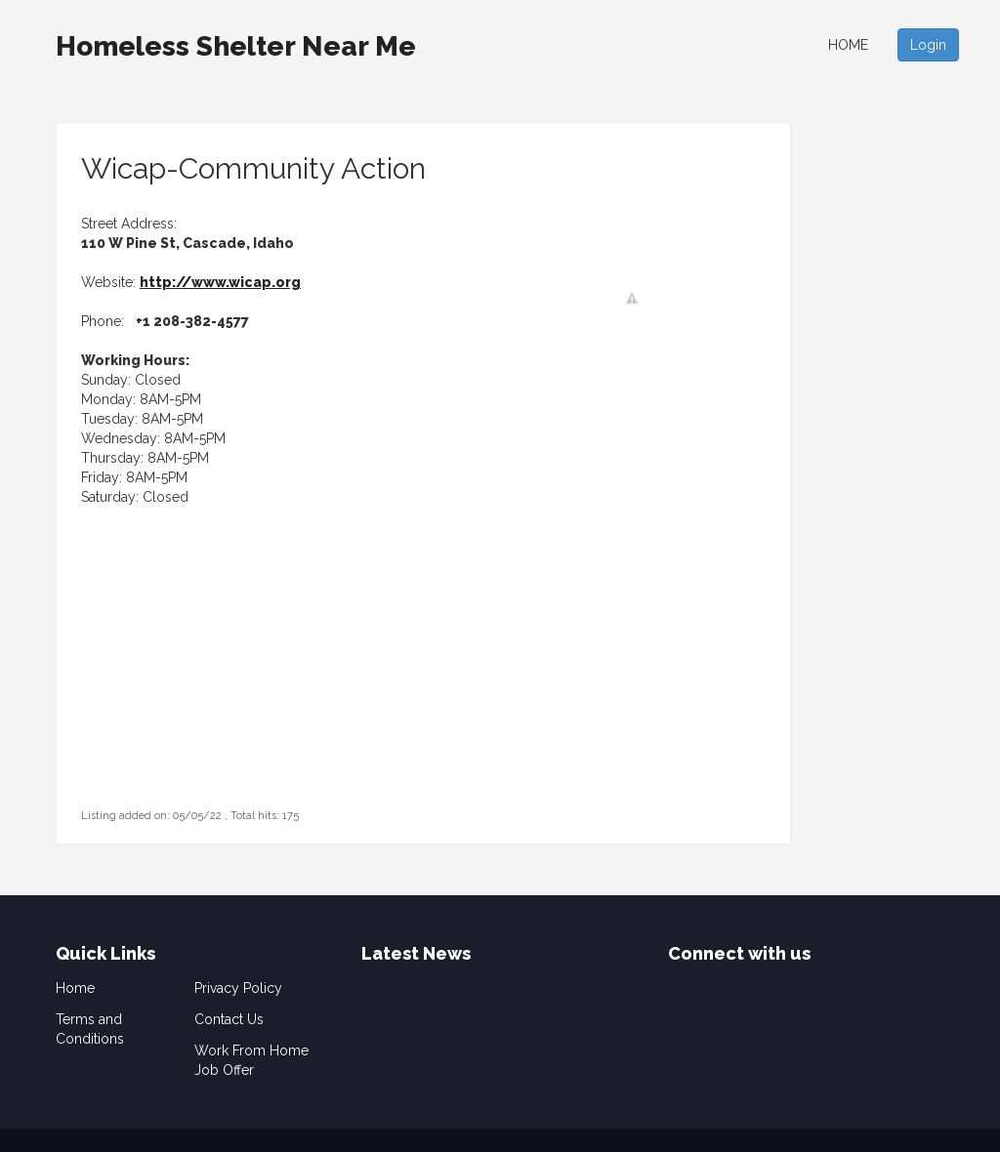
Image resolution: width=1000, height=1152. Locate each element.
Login (928, 45)
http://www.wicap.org (220, 282)
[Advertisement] (203, 682)
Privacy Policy (238, 988)
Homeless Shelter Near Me (236, 46)
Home (848, 45)
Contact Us (229, 1019)
